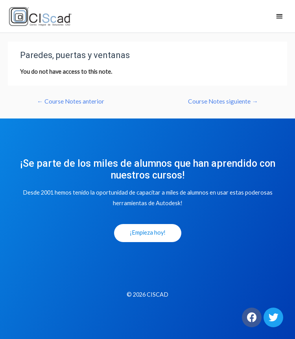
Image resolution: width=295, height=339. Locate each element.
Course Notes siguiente (223, 101)
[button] (147, 233)
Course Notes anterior (70, 101)
